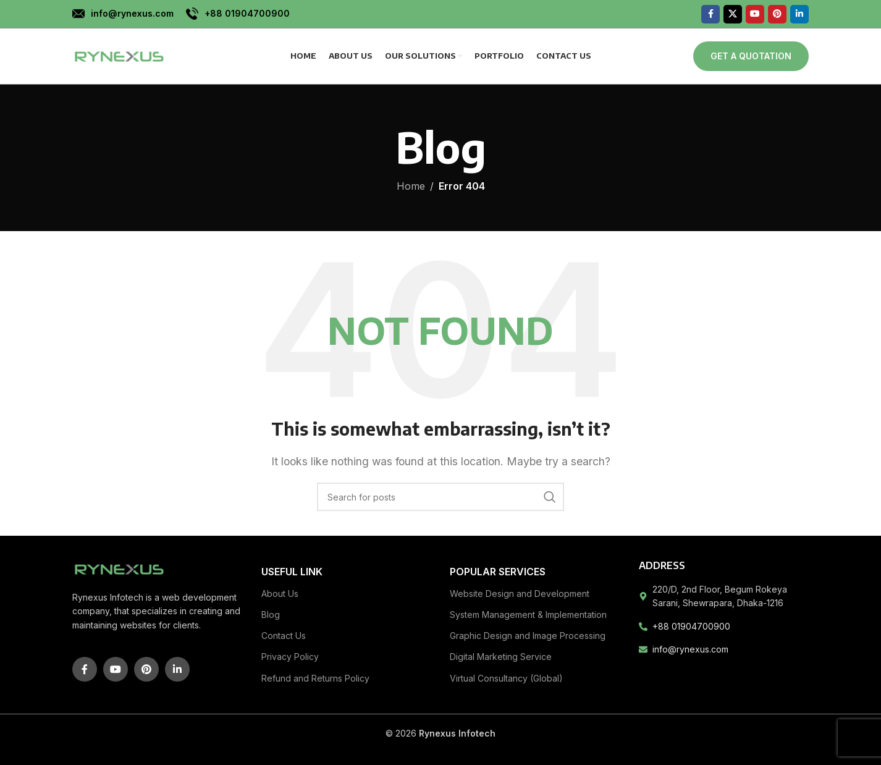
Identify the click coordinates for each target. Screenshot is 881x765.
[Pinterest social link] (777, 14)
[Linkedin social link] (799, 14)
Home (411, 186)
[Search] (440, 497)
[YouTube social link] (755, 14)
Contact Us (283, 635)
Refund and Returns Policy (315, 678)
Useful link (291, 571)
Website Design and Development (519, 593)
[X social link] (732, 14)
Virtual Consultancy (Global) (506, 678)
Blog (270, 614)
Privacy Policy (290, 656)
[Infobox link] (123, 13)
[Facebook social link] (710, 14)
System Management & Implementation (528, 614)
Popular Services (498, 571)
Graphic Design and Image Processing (527, 635)
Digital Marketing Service (501, 656)
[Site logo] (118, 55)
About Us (279, 593)
